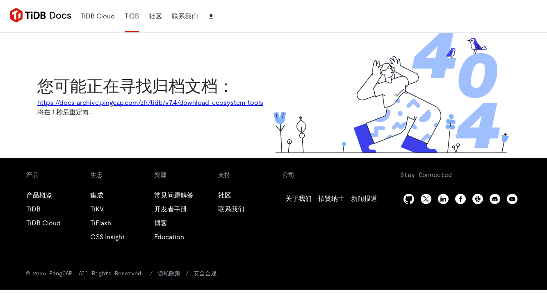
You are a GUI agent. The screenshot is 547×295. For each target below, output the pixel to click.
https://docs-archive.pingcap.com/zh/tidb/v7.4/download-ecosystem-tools (150, 103)
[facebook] (460, 199)
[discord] (495, 199)
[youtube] (512, 199)
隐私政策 (168, 273)
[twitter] (331, 199)
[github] (298, 199)
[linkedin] (364, 199)
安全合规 (205, 273)
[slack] (477, 199)
